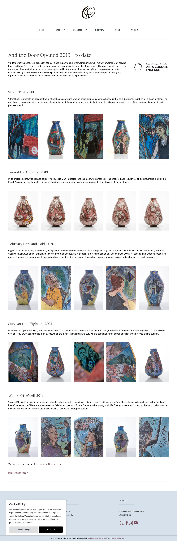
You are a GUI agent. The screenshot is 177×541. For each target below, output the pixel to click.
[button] (63, 30)
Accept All (51, 529)
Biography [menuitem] (99, 30)
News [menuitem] (117, 30)
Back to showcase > (18, 473)
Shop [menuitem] (57, 30)
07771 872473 (125, 515)
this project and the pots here (48, 464)
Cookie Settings (23, 529)
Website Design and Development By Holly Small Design (107, 538)
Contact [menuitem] (134, 30)
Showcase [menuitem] (77, 30)
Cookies (67, 511)
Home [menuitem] (41, 30)
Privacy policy (69, 515)
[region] (36, 517)
